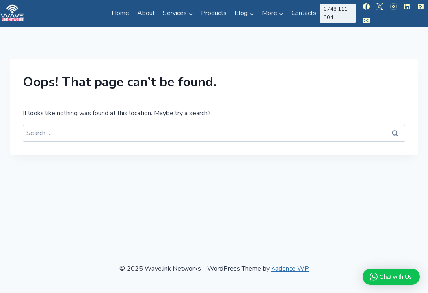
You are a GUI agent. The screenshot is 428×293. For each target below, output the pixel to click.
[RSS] (420, 6)
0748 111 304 (336, 13)
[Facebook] (366, 6)
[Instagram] (393, 6)
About (146, 13)
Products (214, 13)
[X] (379, 6)
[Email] (366, 20)
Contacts (304, 13)
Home (120, 13)
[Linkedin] (406, 6)
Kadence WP (290, 268)
